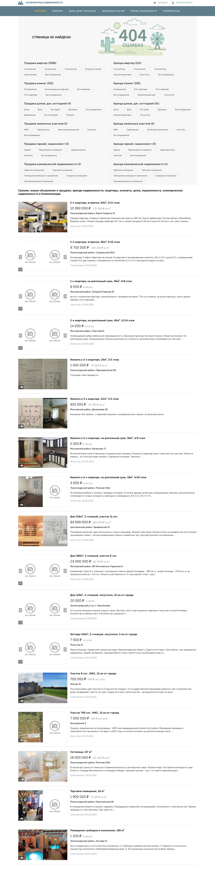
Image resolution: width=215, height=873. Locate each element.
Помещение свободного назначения (41, 184)
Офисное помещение (35, 178)
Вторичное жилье (33, 75)
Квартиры (40, 11)
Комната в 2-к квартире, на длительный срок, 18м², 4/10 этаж (108, 486)
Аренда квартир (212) (128, 63)
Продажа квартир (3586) (40, 63)
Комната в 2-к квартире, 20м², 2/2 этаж (94, 368)
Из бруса (29, 122)
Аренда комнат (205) (127, 84)
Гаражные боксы (80, 158)
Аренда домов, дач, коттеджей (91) (137, 110)
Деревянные (55, 116)
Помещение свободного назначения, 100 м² (97, 839)
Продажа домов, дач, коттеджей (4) (48, 104)
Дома (27, 111)
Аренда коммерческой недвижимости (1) (141, 172)
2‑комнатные (52, 69)
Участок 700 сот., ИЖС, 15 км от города (94, 721)
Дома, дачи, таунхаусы (82, 11)
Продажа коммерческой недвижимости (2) (53, 172)
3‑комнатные (73, 69)
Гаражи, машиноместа (144, 11)
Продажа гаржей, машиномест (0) (47, 151)
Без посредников (80, 75)
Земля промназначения (70, 137)
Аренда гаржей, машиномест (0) (135, 151)
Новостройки (56, 75)
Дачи (41, 111)
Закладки (160, 3)
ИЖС (27, 137)
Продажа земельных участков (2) (46, 131)
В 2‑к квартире (86, 90)
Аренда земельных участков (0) (134, 131)
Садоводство (44, 137)
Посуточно (146, 75)
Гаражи (28, 158)
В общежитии (31, 90)
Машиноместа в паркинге (52, 158)
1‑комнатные (30, 69)
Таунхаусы (75, 111)
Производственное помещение (39, 190)
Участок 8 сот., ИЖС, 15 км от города (93, 682)
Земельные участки (113, 11)
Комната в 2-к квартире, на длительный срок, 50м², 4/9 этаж (107, 447)
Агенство (95, 137)
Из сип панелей (77, 116)
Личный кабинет (182, 3)
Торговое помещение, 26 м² (87, 800)
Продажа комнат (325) (39, 84)
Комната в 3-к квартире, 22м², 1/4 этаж (94, 407)
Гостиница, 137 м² (81, 760)
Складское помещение (78, 184)
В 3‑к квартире (31, 96)
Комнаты (57, 11)
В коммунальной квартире (58, 90)
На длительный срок (123, 75)
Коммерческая (171, 11)
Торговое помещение (64, 178)
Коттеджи (57, 111)
